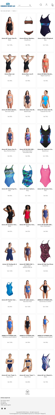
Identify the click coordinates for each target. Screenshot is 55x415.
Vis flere (27, 394)
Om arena (3, 402)
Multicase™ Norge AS (40, 413)
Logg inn (46, 5)
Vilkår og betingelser (6, 405)
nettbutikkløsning (25, 413)
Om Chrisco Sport (5, 400)
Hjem (8, 11)
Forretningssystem (14, 413)
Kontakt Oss (4, 403)
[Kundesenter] (41, 4)
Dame (14, 11)
